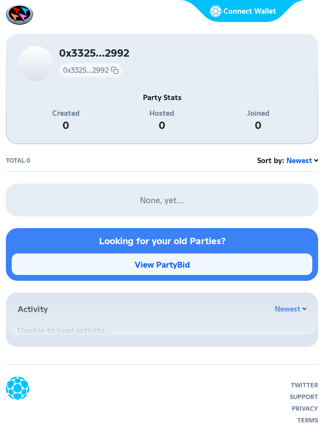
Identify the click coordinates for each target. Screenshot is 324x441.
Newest (299, 160)
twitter (304, 385)
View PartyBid (162, 264)
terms (307, 420)
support (304, 396)
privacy (305, 408)
